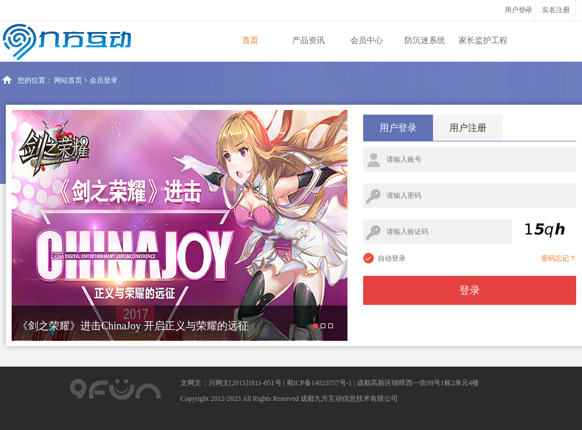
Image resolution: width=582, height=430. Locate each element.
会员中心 (366, 40)
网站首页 (68, 80)
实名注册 (556, 10)
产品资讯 (308, 40)
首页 (250, 40)
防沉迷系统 (424, 40)
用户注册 (468, 128)
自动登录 (392, 258)
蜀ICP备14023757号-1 (319, 383)
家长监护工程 (483, 40)
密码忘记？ (558, 258)
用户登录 (398, 128)
